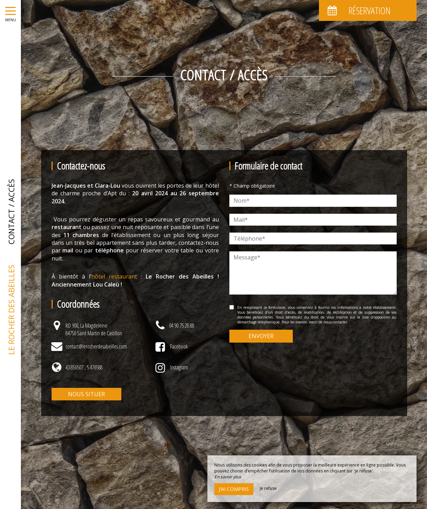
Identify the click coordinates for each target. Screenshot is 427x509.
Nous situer (86, 394)
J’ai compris (234, 489)
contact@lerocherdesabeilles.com (96, 346)
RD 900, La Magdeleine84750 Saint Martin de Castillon (94, 329)
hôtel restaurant (116, 276)
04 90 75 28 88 (181, 325)
